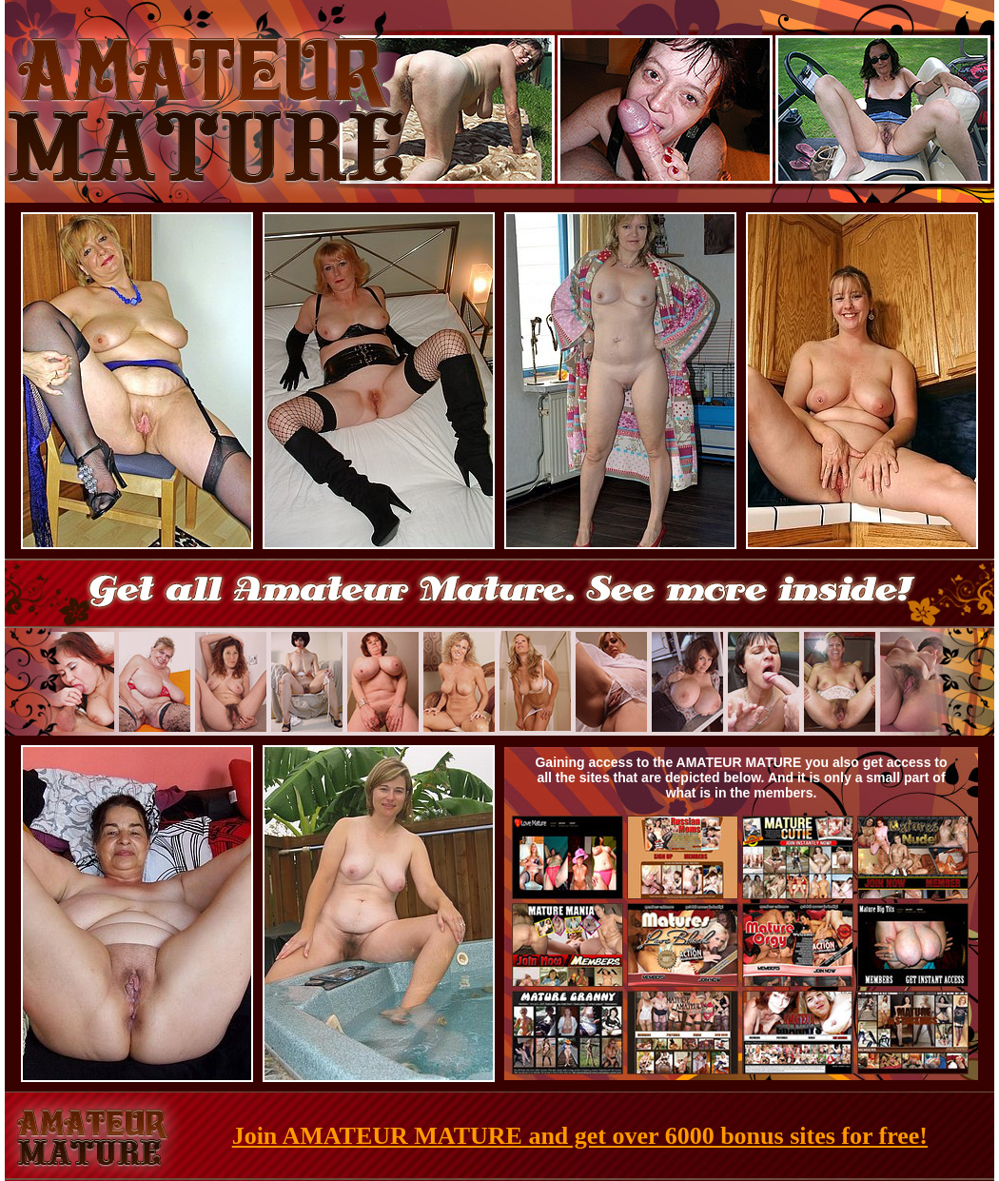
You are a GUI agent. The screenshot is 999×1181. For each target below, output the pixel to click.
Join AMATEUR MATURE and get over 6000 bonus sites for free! (580, 1136)
